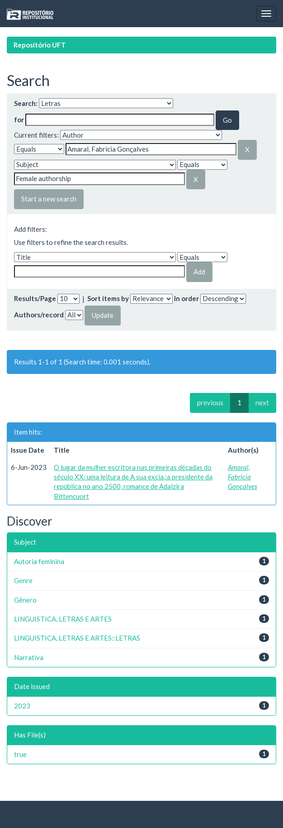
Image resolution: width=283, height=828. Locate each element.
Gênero (25, 600)
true (20, 754)
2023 (22, 706)
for (19, 119)
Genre (23, 580)
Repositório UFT (40, 45)
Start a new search (48, 199)
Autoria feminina (39, 561)
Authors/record (39, 315)
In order (186, 298)
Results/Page (35, 298)
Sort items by (108, 298)
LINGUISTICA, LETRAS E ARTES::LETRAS (77, 638)
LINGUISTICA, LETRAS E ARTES (63, 619)
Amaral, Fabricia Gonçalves (242, 477)
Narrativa (28, 657)
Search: (26, 103)
